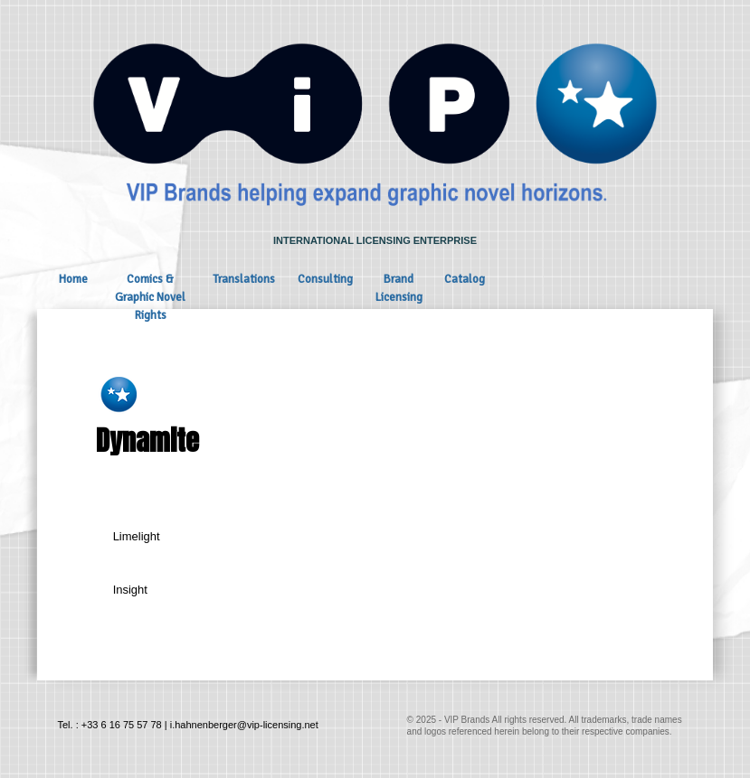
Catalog (464, 279)
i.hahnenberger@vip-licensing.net (244, 724)
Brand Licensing (398, 288)
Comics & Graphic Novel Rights (150, 297)
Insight (130, 589)
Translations (244, 279)
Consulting (325, 279)
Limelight (136, 536)
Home (73, 279)
